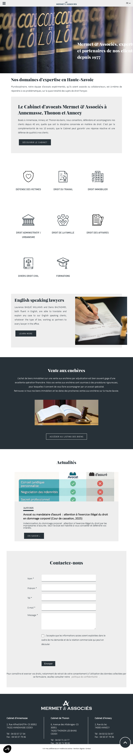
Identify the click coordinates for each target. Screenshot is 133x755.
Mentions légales (79, 750)
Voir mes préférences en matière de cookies (57, 750)
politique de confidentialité (84, 678)
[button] (115, 508)
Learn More (26, 333)
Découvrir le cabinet (35, 142)
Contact (88, 750)
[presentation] (67, 656)
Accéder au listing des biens (66, 438)
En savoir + (34, 537)
